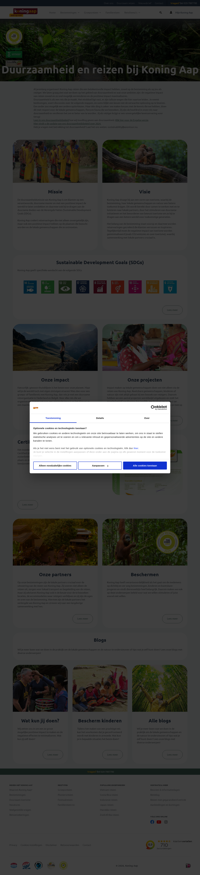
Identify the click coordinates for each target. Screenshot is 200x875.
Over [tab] (147, 418)
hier (136, 448)
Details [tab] (100, 418)
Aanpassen (100, 465)
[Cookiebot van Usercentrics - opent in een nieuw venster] (153, 407)
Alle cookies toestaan (145, 465)
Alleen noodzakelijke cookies (55, 465)
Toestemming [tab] (53, 418)
